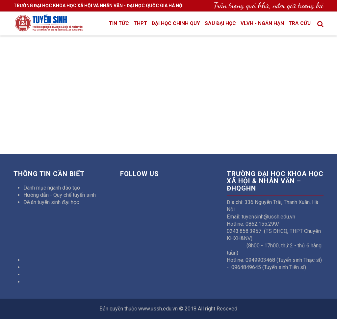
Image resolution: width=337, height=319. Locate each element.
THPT (140, 23)
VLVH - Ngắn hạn (262, 23)
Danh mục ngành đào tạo (51, 188)
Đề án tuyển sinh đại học (51, 202)
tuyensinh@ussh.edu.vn (268, 217)
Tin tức (119, 23)
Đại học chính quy (176, 23)
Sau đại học (220, 23)
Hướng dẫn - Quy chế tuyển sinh (59, 195)
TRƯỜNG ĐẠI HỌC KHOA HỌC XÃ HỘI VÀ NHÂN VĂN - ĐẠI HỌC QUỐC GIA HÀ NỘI (98, 5)
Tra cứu (300, 23)
